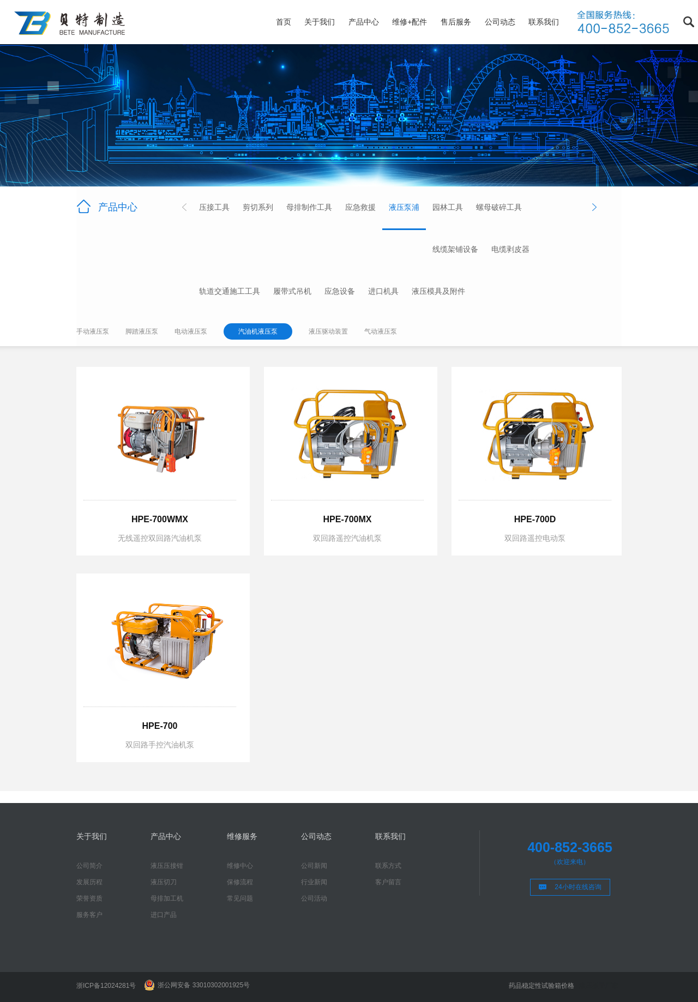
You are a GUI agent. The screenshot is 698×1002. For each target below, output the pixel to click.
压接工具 (214, 207)
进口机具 (383, 291)
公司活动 (314, 898)
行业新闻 (314, 882)
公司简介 (89, 866)
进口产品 (164, 915)
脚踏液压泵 (141, 331)
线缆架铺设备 (455, 249)
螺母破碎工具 (499, 207)
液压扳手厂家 (598, 985)
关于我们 (319, 21)
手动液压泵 (92, 331)
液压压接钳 (167, 866)
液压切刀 (164, 882)
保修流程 (240, 882)
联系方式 (388, 866)
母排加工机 (167, 898)
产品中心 (363, 21)
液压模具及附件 (438, 291)
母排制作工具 (309, 207)
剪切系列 (258, 207)
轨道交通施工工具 (229, 291)
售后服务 (456, 21)
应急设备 (339, 291)
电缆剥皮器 (510, 249)
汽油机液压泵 (258, 331)
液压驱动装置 (328, 331)
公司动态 (500, 21)
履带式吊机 (292, 291)
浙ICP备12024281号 (106, 985)
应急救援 (360, 207)
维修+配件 (409, 21)
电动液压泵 (190, 331)
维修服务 (242, 836)
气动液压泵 (380, 331)
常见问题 (240, 898)
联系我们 (543, 21)
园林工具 (447, 207)
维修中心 (240, 866)
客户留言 (388, 882)
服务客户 (89, 915)
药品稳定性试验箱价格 (541, 985)
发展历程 (89, 882)
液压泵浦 (404, 207)
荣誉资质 (89, 898)
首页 (283, 21)
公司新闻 (314, 866)
